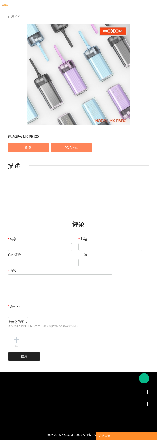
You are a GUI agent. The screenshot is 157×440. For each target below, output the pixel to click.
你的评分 (14, 254)
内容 (12, 270)
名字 (12, 239)
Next (144, 74)
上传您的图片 (44, 324)
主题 (82, 254)
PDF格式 (71, 147)
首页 (11, 16)
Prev (13, 74)
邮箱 (82, 239)
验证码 (14, 306)
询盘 (28, 147)
